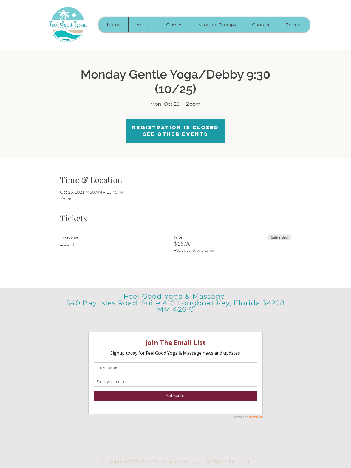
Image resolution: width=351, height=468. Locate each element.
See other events (175, 134)
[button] (174, 24)
